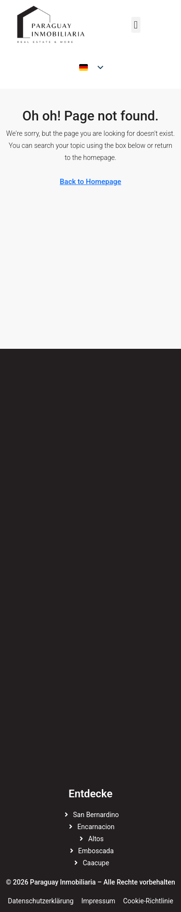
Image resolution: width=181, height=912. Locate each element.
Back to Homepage (90, 181)
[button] (135, 25)
